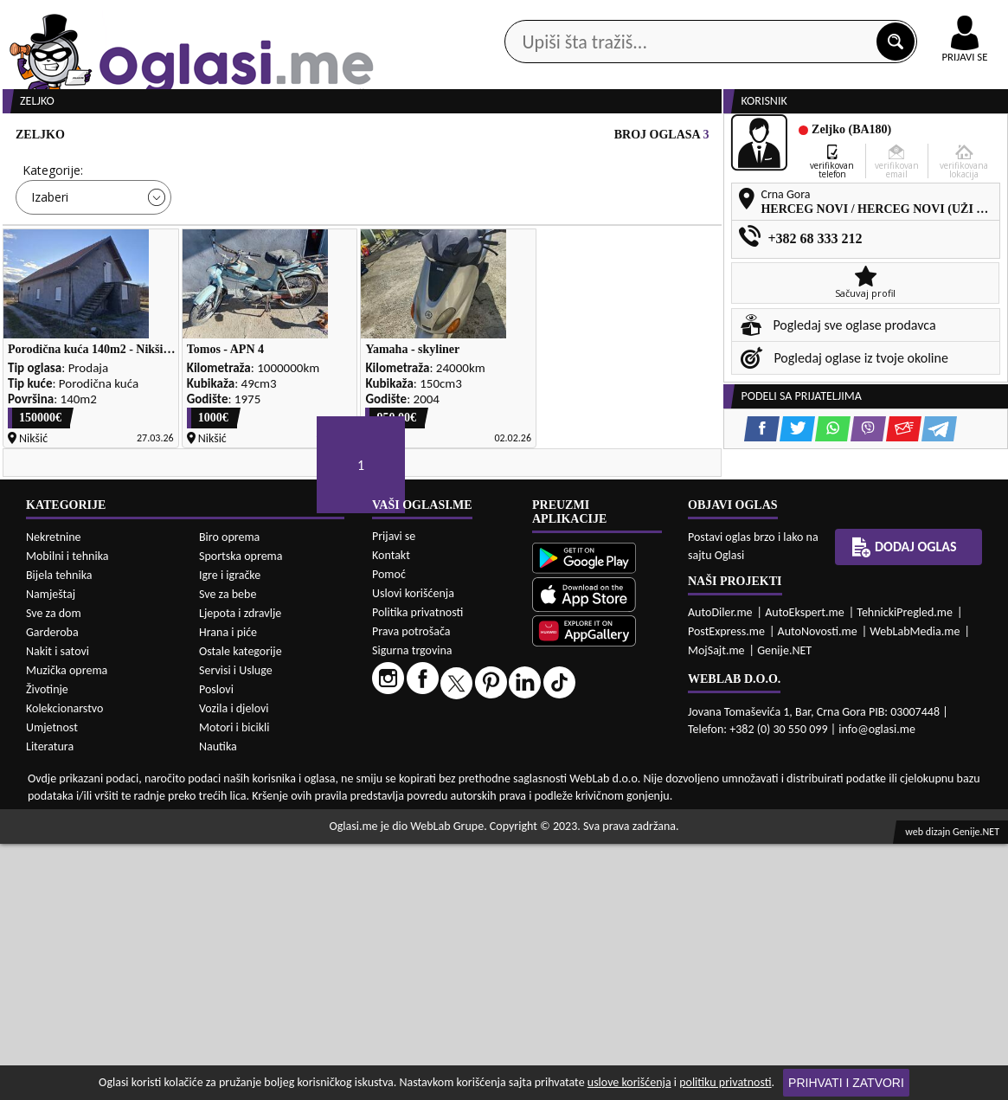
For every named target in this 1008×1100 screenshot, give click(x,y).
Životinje (47, 945)
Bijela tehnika (59, 831)
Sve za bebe (227, 850)
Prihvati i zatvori (846, 1083)
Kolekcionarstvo (64, 964)
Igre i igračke (229, 831)
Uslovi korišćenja (413, 849)
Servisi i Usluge (236, 926)
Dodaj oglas (904, 803)
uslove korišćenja (629, 1082)
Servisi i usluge (691, 138)
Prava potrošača (411, 887)
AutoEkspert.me (804, 868)
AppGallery (611, 17)
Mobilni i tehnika (67, 812)
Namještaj (50, 850)
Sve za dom (53, 869)
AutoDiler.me (720, 868)
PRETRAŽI (563, 313)
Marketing (714, 17)
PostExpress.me (726, 887)
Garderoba (52, 888)
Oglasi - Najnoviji (645, 261)
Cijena (226, 236)
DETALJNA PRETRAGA (193, 313)
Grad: (411, 236)
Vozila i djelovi (234, 964)
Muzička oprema (66, 926)
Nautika (218, 1002)
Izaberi (49, 262)
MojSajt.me (716, 906)
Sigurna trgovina (412, 906)
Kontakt (807, 16)
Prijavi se (393, 792)
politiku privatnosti (725, 1082)
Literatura (50, 1002)
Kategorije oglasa (106, 138)
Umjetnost (52, 983)
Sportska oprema (241, 812)
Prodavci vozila (383, 138)
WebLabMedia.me (915, 887)
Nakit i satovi (57, 907)
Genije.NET (784, 906)
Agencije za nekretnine (538, 138)
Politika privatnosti (417, 868)
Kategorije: (52, 236)
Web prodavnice (247, 138)
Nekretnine (53, 793)
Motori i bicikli (234, 983)
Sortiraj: (605, 236)
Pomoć (389, 830)
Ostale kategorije (240, 907)
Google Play (393, 16)
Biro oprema (229, 793)
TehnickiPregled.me (905, 868)
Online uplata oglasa (929, 17)
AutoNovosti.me (817, 887)
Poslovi (216, 945)
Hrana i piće (228, 888)
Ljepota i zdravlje (240, 869)
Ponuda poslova (826, 138)
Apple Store (503, 16)
